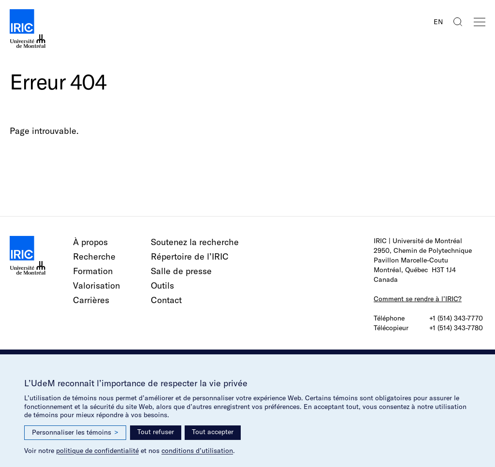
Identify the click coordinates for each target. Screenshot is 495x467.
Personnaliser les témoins (75, 432)
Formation (93, 271)
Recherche (94, 256)
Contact (166, 300)
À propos (90, 242)
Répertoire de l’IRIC (190, 256)
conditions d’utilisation (197, 450)
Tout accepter (212, 431)
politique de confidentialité (97, 450)
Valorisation (96, 285)
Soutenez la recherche (195, 242)
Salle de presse (181, 271)
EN (438, 21)
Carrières (91, 300)
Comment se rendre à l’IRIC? (418, 298)
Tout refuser (155, 431)
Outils (162, 285)
